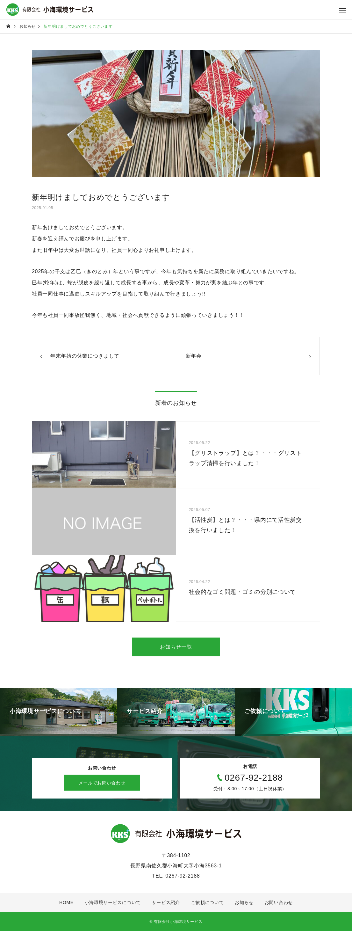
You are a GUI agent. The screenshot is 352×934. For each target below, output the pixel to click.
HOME (66, 905)
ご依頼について (207, 905)
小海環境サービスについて (113, 905)
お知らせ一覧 (176, 647)
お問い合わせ (279, 905)
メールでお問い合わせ (102, 785)
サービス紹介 (166, 905)
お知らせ (244, 905)
